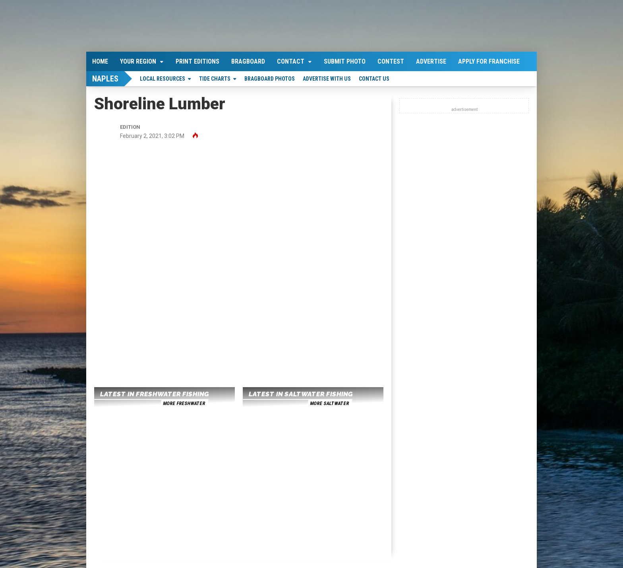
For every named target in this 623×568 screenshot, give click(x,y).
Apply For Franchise (489, 61)
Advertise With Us (327, 79)
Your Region (138, 61)
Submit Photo (345, 61)
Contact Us (374, 79)
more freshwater (184, 403)
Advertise (431, 61)
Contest (390, 61)
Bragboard (248, 61)
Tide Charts (214, 79)
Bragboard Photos (269, 79)
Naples (105, 78)
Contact (290, 61)
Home (100, 61)
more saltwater (329, 403)
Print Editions (197, 61)
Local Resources (162, 79)
